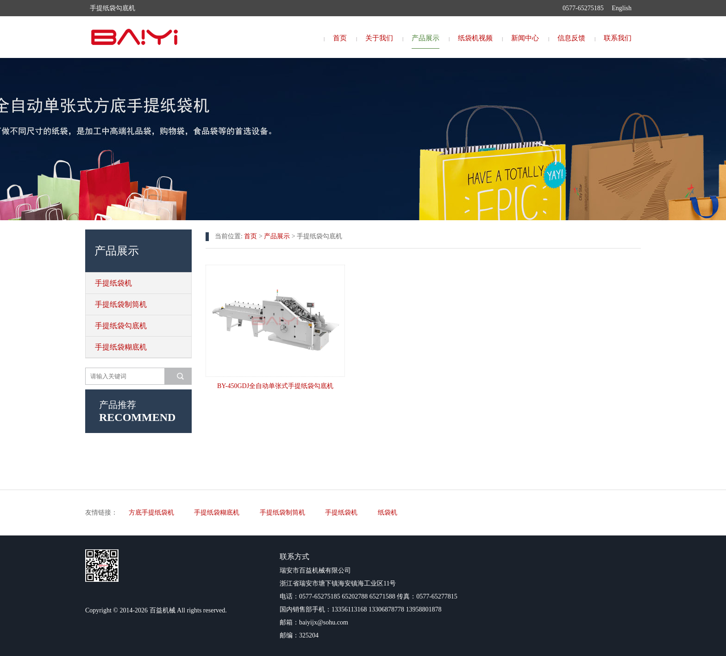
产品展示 (425, 38)
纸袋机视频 (475, 38)
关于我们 (379, 38)
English (622, 8)
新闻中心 (525, 38)
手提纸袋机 (113, 283)
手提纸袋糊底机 (121, 347)
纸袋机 (387, 512)
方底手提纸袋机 (151, 512)
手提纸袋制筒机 (121, 304)
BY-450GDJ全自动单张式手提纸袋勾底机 (275, 385)
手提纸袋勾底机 (121, 326)
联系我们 (618, 38)
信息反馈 (571, 38)
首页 (340, 38)
